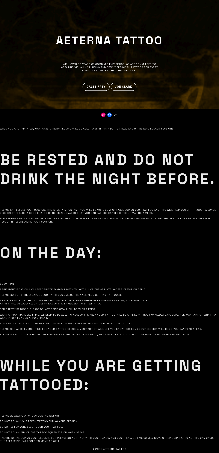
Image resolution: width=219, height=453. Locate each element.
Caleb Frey (96, 87)
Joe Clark (123, 87)
